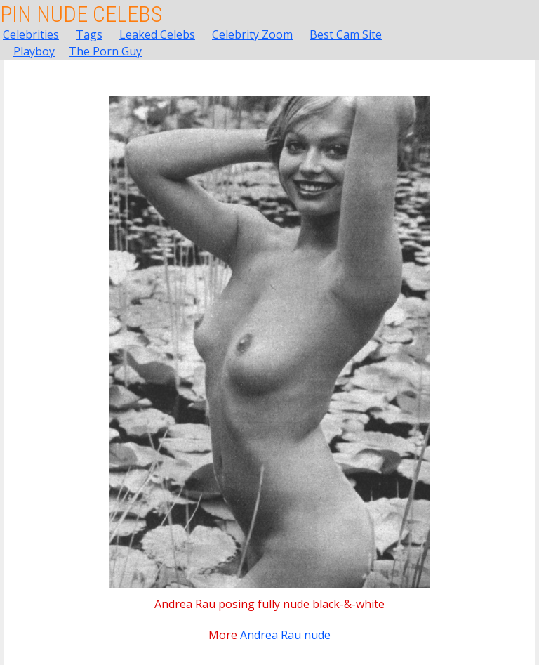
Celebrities (31, 34)
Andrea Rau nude (285, 635)
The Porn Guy (105, 51)
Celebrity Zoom (252, 34)
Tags (89, 34)
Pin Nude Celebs (81, 14)
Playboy (34, 51)
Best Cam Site (346, 34)
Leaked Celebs (157, 34)
